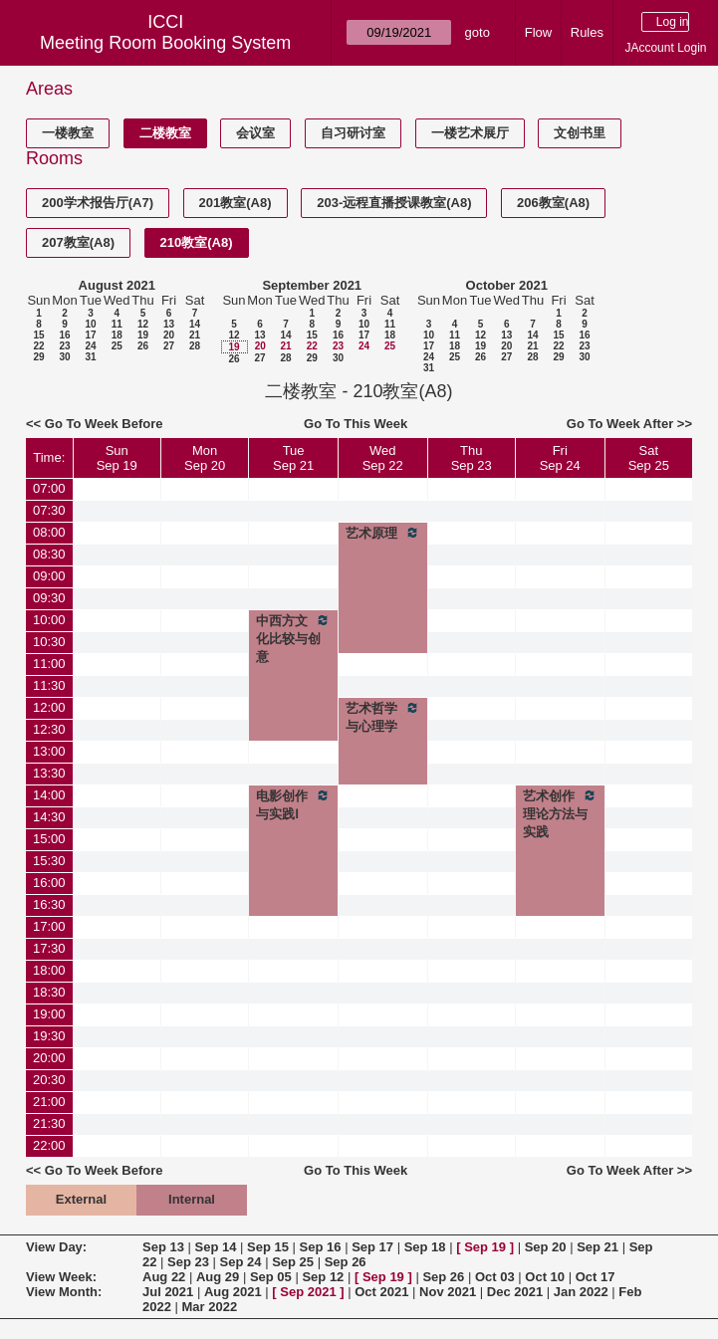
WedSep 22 (382, 458)
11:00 (49, 663)
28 (194, 345)
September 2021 (311, 285)
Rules (587, 32)
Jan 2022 (581, 1291)
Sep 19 (485, 1246)
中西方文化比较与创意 (293, 638)
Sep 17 (372, 1246)
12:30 (49, 729)
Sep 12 (323, 1276)
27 (168, 345)
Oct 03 (495, 1276)
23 (64, 345)
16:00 (49, 882)
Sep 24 (241, 1261)
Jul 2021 (167, 1291)
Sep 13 (163, 1246)
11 (117, 324)
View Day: (56, 1246)
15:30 (49, 860)
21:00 (49, 1101)
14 (194, 324)
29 (38, 356)
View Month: (64, 1291)
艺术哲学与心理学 (383, 717)
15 (38, 335)
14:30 (49, 816)
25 (117, 345)
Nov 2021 (447, 1291)
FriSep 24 (560, 458)
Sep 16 (321, 1246)
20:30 (49, 1079)
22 (38, 345)
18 (117, 335)
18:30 (49, 992)
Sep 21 (597, 1246)
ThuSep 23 (471, 458)
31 (90, 356)
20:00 (49, 1057)
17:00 (49, 926)
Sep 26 (345, 1261)
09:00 (49, 575)
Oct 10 (545, 1276)
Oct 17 (595, 1276)
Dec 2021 (515, 1291)
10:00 (49, 619)
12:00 (49, 707)
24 (90, 345)
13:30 (49, 773)
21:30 (49, 1123)
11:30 (49, 685)
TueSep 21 (293, 458)
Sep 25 (293, 1261)
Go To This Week (355, 423)
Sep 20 (546, 1246)
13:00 (49, 751)
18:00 (49, 970)
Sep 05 (271, 1276)
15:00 (49, 838)
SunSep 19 (117, 458)
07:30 (49, 510)
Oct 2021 (381, 1291)
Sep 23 (188, 1261)
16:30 (49, 904)
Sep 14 (216, 1246)
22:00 (49, 1145)
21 (194, 335)
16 (64, 335)
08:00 (49, 532)
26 (142, 345)
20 (168, 335)
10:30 (49, 641)
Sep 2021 (308, 1291)
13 (168, 324)
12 (142, 324)
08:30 (49, 554)
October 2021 (507, 285)
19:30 (49, 1035)
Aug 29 (217, 1276)
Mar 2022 (210, 1306)
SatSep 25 (648, 458)
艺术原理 (383, 533)
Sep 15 (268, 1246)
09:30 (49, 597)
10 (90, 324)
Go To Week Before (104, 423)
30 (64, 356)
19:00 (49, 1013)
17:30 (49, 948)
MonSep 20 (204, 458)
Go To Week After (620, 423)
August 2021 (117, 285)
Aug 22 (163, 1276)
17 (90, 335)
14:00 (49, 794)
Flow (538, 32)
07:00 (49, 488)
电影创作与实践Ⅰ (293, 804)
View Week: (61, 1276)
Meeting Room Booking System (165, 43)
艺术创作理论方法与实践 (560, 813)
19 (142, 335)
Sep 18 (425, 1246)
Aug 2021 (233, 1291)
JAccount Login (665, 48)
